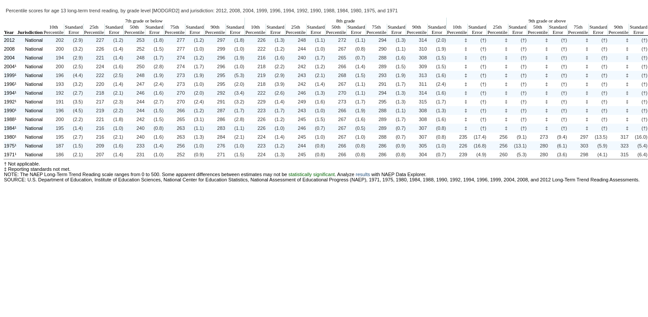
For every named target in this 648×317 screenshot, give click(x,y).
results (363, 174)
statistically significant (312, 174)
